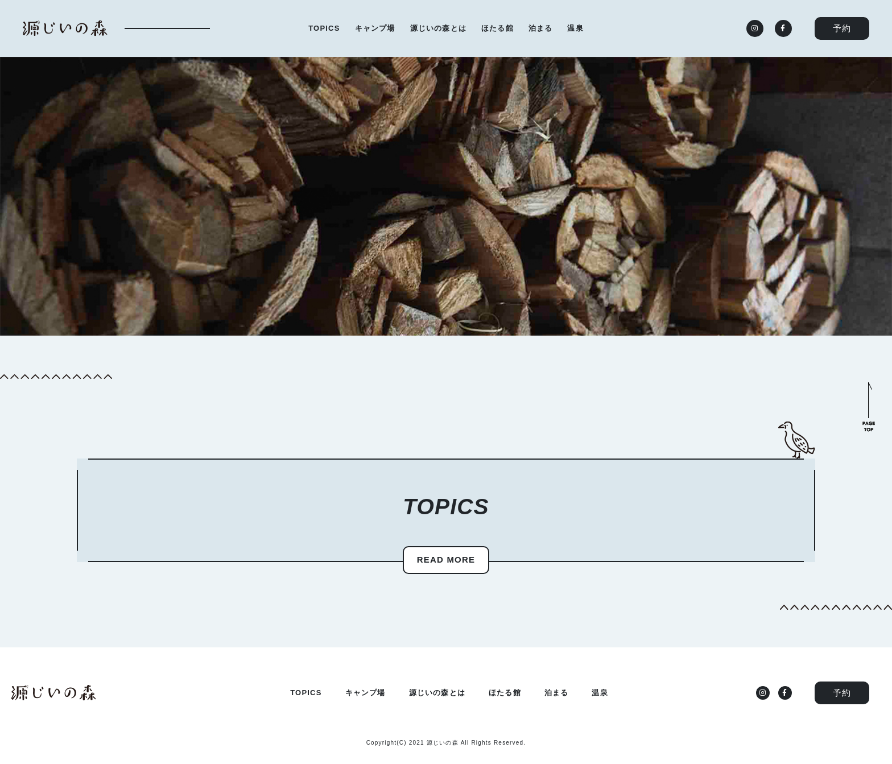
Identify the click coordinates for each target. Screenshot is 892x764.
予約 (842, 28)
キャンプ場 (375, 28)
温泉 (575, 28)
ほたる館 (497, 28)
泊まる (540, 28)
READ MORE (446, 559)
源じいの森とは (438, 28)
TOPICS (324, 28)
